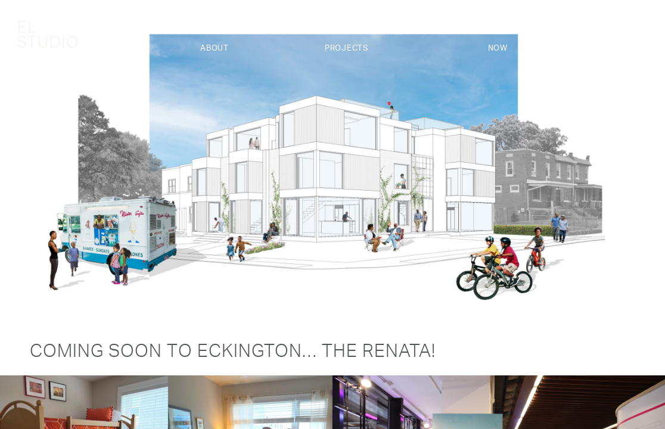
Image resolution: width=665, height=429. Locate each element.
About (214, 48)
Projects (346, 48)
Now (498, 48)
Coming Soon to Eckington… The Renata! (233, 354)
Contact (627, 48)
